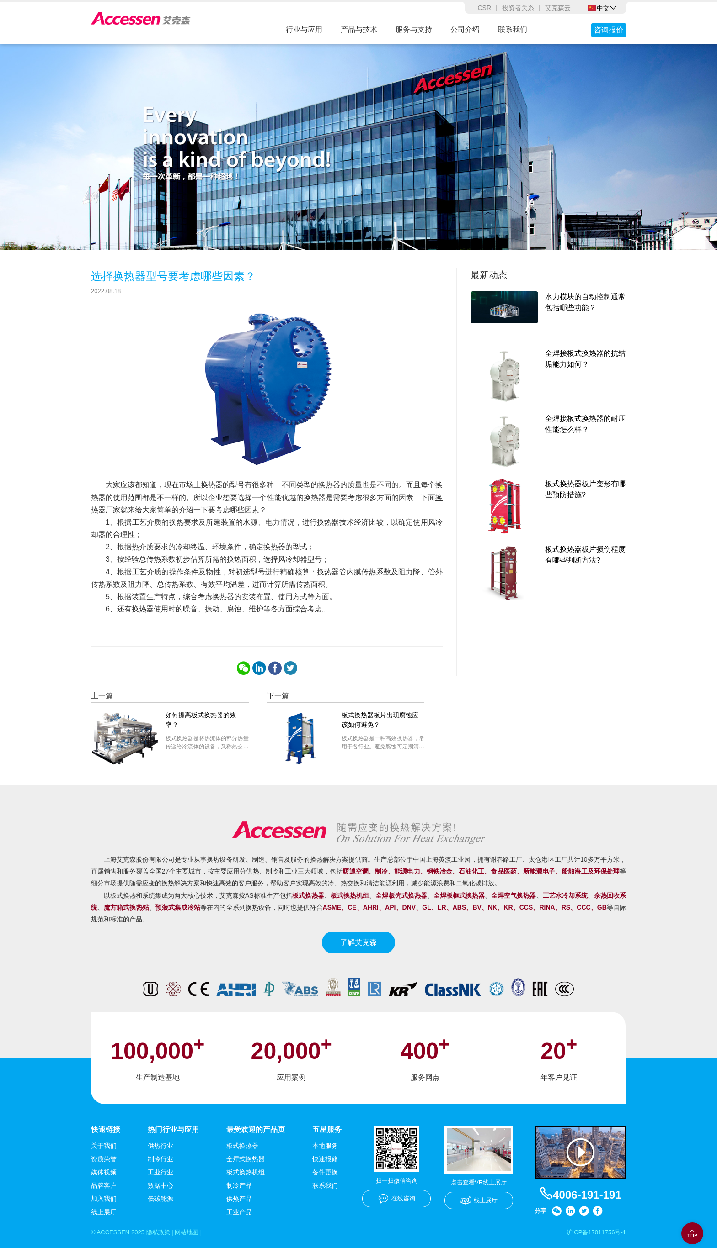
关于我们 (104, 1154)
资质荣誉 (104, 1168)
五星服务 (327, 1138)
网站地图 (194, 1241)
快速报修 (325, 1168)
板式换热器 (242, 1154)
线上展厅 (104, 1221)
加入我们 (104, 1207)
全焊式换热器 (245, 1168)
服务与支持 (414, 29)
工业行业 (160, 1181)
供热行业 (160, 1154)
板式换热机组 (245, 1181)
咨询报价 (608, 30)
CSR (484, 7)
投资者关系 (518, 7)
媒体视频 (104, 1181)
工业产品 (239, 1221)
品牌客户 (104, 1194)
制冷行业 (160, 1168)
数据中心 (160, 1194)
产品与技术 (359, 29)
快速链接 (105, 1138)
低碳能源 (160, 1207)
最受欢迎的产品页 (255, 1138)
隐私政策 (163, 1241)
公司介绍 (465, 29)
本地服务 (325, 1154)
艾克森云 (558, 7)
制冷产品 (239, 1194)
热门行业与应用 (173, 1138)
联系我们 (512, 29)
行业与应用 (304, 29)
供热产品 (239, 1207)
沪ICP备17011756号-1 (594, 1241)
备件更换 (325, 1181)
